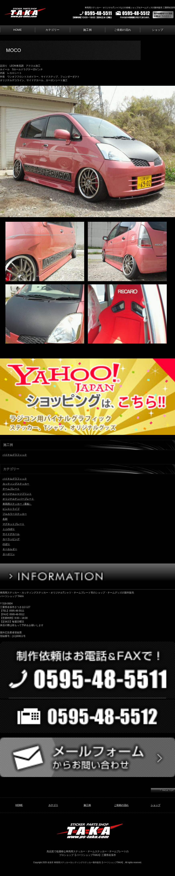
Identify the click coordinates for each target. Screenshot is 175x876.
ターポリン (9, 554)
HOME (17, 29)
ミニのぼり (9, 529)
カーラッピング (11, 539)
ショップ (157, 29)
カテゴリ (53, 805)
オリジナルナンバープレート (18, 498)
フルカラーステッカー (15, 514)
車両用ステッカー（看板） (17, 503)
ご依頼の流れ (122, 29)
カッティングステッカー (16, 483)
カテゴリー (52, 29)
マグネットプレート (13, 524)
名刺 (5, 519)
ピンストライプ (11, 509)
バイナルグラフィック (15, 454)
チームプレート (11, 488)
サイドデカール (11, 534)
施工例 (87, 29)
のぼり (6, 544)
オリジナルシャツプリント (17, 493)
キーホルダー (10, 549)
